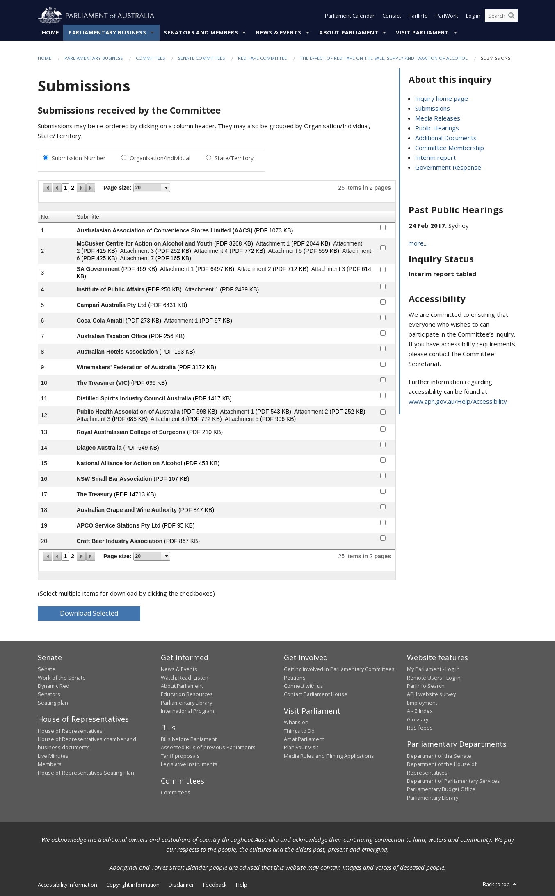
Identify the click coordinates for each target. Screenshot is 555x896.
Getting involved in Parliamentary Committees (339, 669)
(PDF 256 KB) (167, 336)
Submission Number (78, 158)
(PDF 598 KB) (199, 411)
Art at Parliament (304, 739)
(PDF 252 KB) (173, 251)
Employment (422, 702)
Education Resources (187, 694)
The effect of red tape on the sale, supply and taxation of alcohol (384, 58)
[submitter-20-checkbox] (383, 538)
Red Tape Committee (262, 58)
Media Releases (437, 118)
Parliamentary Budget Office (441, 789)
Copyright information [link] (133, 884)
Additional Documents (446, 138)
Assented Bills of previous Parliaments (208, 747)
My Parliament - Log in (433, 669)
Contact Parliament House (315, 694)
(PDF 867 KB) (182, 541)
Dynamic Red (53, 685)
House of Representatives (70, 731)
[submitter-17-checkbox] (383, 491)
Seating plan (53, 702)
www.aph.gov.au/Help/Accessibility (458, 401)
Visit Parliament (422, 32)
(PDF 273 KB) (143, 320)
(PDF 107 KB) (171, 478)
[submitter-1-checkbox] (383, 227)
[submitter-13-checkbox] (383, 429)
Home (50, 32)
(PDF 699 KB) (149, 383)
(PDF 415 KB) (99, 251)
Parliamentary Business (107, 32)
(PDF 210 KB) (205, 432)
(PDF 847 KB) (196, 510)
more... (418, 243)
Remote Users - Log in (434, 677)
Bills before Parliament (189, 739)
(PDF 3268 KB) (233, 243)
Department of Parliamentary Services (453, 781)
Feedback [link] (215, 884)
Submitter (89, 217)
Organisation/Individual (160, 158)
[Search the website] (501, 15)
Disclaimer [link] (181, 884)
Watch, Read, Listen (184, 677)
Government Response (448, 167)
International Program (187, 710)
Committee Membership (449, 147)
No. (45, 217)
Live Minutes (53, 756)
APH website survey (431, 694)
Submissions (432, 108)
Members (50, 764)
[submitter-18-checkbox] (383, 506)
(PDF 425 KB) (99, 258)
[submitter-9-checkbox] (383, 364)
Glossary (417, 719)
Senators (49, 694)
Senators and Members (201, 32)
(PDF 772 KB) (247, 251)
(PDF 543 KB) (273, 411)
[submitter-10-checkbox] (383, 379)
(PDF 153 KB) (177, 351)
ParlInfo (418, 15)
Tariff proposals (180, 756)
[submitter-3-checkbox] (383, 269)
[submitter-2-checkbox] (383, 247)
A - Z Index (420, 710)
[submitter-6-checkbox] (383, 317)
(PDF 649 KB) (141, 447)
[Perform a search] (511, 15)
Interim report (435, 157)
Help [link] (241, 884)
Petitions (295, 677)
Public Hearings (437, 128)
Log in (473, 15)
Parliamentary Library (186, 702)
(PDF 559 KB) (321, 251)
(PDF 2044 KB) (310, 243)
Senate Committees (201, 58)
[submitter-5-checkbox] (383, 302)
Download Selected (89, 613)
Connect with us (303, 685)
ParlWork (447, 15)
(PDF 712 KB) (290, 269)
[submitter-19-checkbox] (383, 522)
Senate (46, 669)
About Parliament (348, 32)
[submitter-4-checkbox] (383, 286)
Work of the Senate (62, 677)
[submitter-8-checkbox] (383, 348)
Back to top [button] (500, 884)
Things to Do (299, 731)
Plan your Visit (301, 747)
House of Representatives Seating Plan (86, 772)
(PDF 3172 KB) (196, 367)
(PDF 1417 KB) (212, 398)
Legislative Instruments (189, 764)
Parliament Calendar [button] (350, 15)
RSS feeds (420, 727)
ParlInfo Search (426, 685)
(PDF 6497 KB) (214, 269)
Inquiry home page (441, 98)
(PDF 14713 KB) (135, 494)
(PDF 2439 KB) (239, 289)
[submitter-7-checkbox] (383, 333)
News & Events (278, 32)
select (166, 187)
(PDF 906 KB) (278, 419)
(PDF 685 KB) (130, 419)
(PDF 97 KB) (215, 320)
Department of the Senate (439, 756)
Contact (391, 15)
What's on (296, 722)
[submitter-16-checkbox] (383, 475)
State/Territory (234, 158)
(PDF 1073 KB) (273, 230)
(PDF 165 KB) (173, 258)
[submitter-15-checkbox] (383, 460)
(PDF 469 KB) (139, 269)
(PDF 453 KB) (201, 463)
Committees (150, 58)
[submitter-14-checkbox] (383, 444)
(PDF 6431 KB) (167, 305)
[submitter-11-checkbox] (383, 395)
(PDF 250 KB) (164, 289)
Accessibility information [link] (67, 884)
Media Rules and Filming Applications (329, 756)
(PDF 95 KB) (178, 525)
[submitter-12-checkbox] (383, 412)
